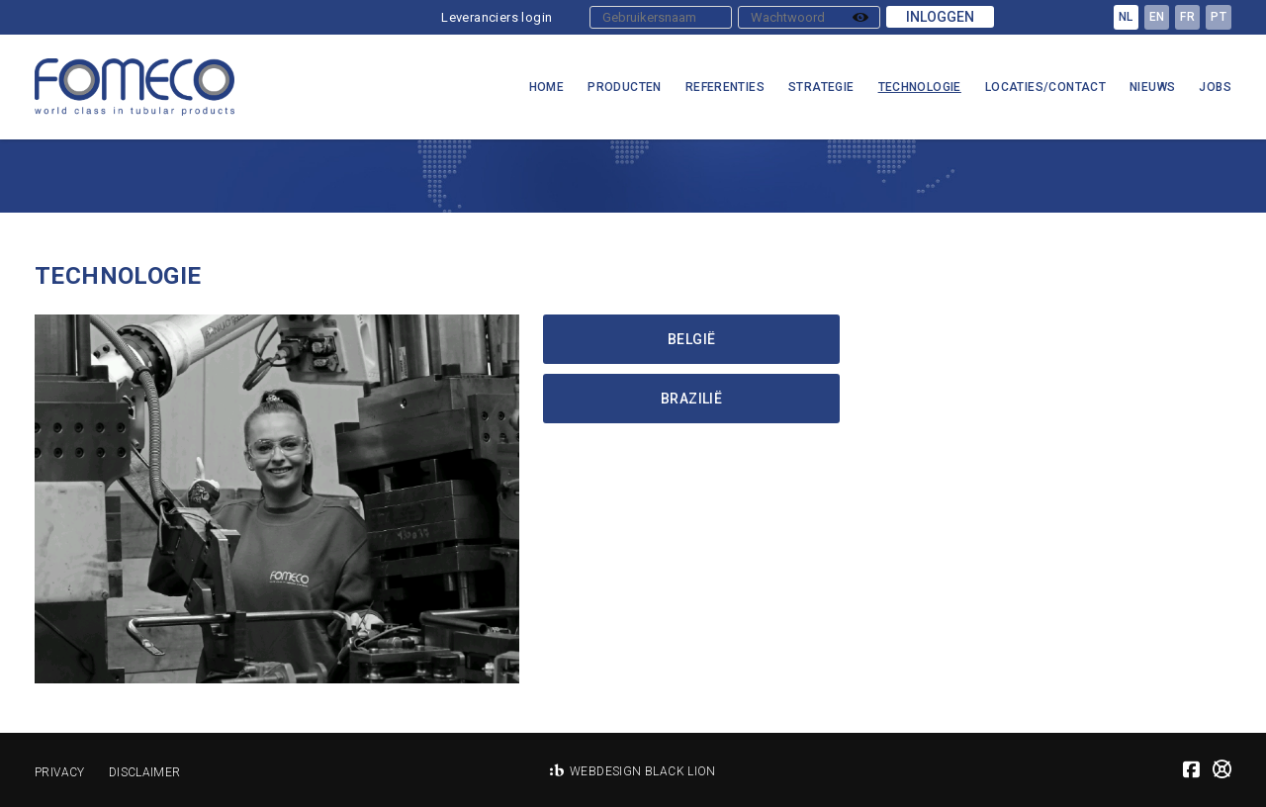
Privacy (60, 772)
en (1157, 17)
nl (1126, 17)
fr (1187, 17)
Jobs (1215, 87)
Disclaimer (145, 772)
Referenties (725, 87)
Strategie (821, 87)
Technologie (919, 87)
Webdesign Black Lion (643, 771)
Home (547, 87)
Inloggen (940, 17)
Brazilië (691, 398)
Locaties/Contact (1045, 87)
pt (1218, 17)
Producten (625, 87)
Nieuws (1152, 87)
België (691, 339)
